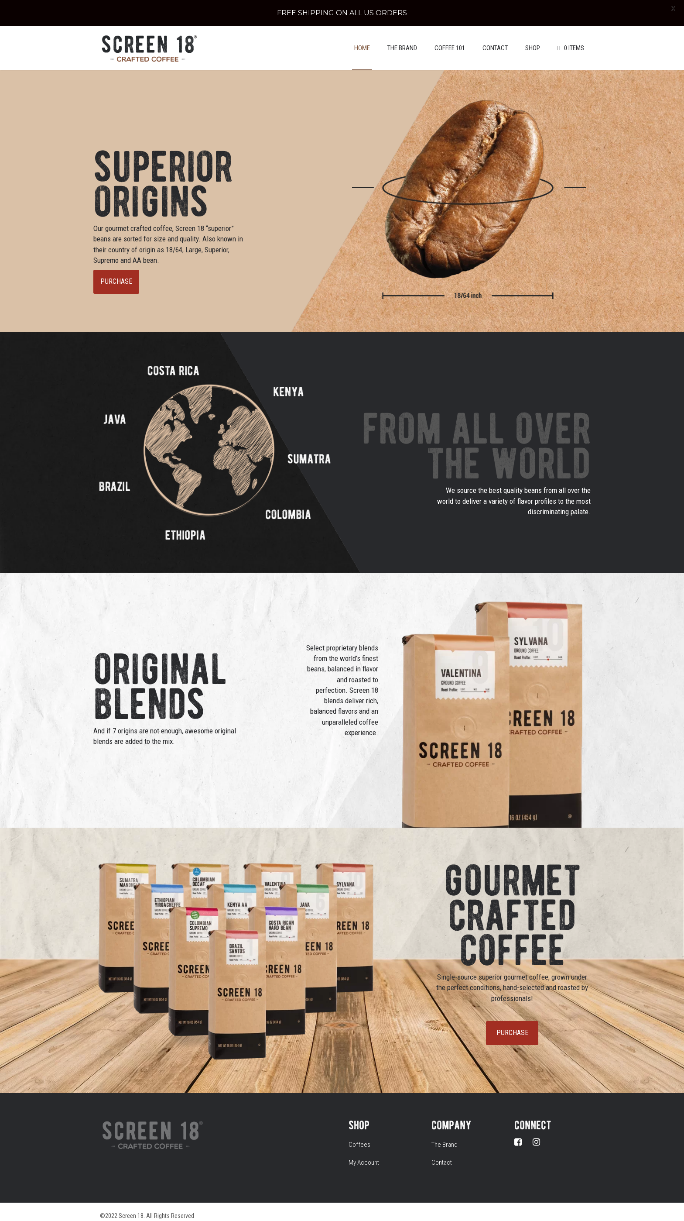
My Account (364, 1154)
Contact (495, 39)
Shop (532, 39)
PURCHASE (116, 272)
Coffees (359, 1135)
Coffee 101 (449, 39)
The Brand (402, 39)
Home (362, 39)
